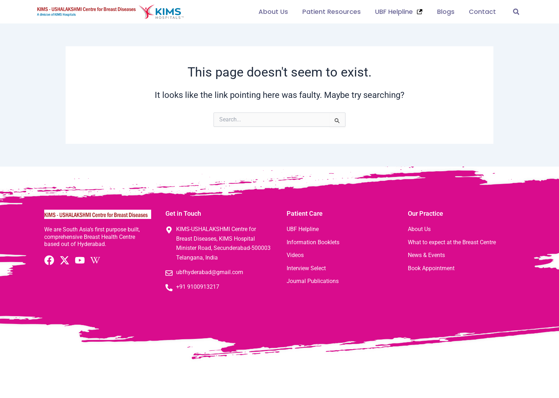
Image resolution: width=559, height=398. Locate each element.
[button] (516, 12)
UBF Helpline (399, 11)
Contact (482, 11)
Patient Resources (331, 11)
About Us (273, 11)
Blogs (446, 11)
